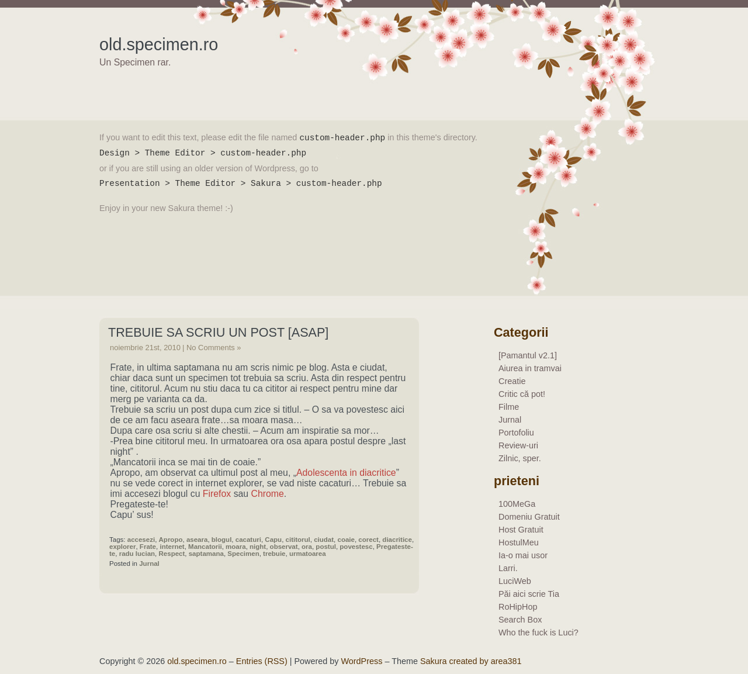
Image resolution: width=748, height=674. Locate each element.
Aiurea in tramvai (530, 368)
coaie (346, 539)
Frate (148, 546)
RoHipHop (517, 606)
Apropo (171, 539)
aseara (197, 539)
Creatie (511, 381)
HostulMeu (518, 542)
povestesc (356, 546)
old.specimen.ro (158, 44)
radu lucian (137, 553)
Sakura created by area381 (471, 661)
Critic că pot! (521, 394)
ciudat (324, 539)
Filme (508, 407)
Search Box (520, 619)
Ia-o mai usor (523, 555)
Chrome (267, 494)
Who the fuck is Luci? (538, 632)
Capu (273, 539)
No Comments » (213, 347)
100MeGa (516, 504)
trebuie (274, 553)
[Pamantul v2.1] (527, 355)
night (258, 546)
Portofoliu (516, 432)
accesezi (141, 539)
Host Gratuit (520, 529)
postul (326, 546)
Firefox (217, 494)
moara (236, 546)
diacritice (397, 539)
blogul (222, 539)
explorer (122, 546)
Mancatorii (205, 546)
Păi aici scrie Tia (528, 594)
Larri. (508, 568)
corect (368, 539)
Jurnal (149, 563)
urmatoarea (307, 553)
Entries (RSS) (262, 661)
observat (284, 546)
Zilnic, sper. (519, 458)
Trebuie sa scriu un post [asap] (218, 332)
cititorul (298, 539)
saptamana (206, 553)
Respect (172, 553)
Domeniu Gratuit (529, 516)
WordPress (362, 661)
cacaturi (248, 539)
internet (172, 546)
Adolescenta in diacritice (346, 473)
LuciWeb (514, 581)
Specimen (243, 553)
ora (307, 546)
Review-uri (518, 445)
